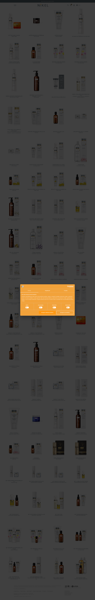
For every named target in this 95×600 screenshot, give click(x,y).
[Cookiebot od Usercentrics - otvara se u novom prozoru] (68, 287)
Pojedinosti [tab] (47, 290)
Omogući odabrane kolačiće (47, 312)
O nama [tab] (65, 290)
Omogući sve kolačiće (65, 312)
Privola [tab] (29, 290)
